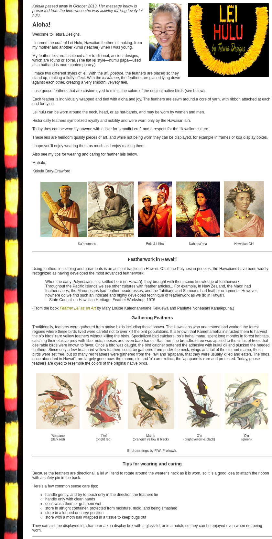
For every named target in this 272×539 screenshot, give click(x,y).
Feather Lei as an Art (78, 308)
